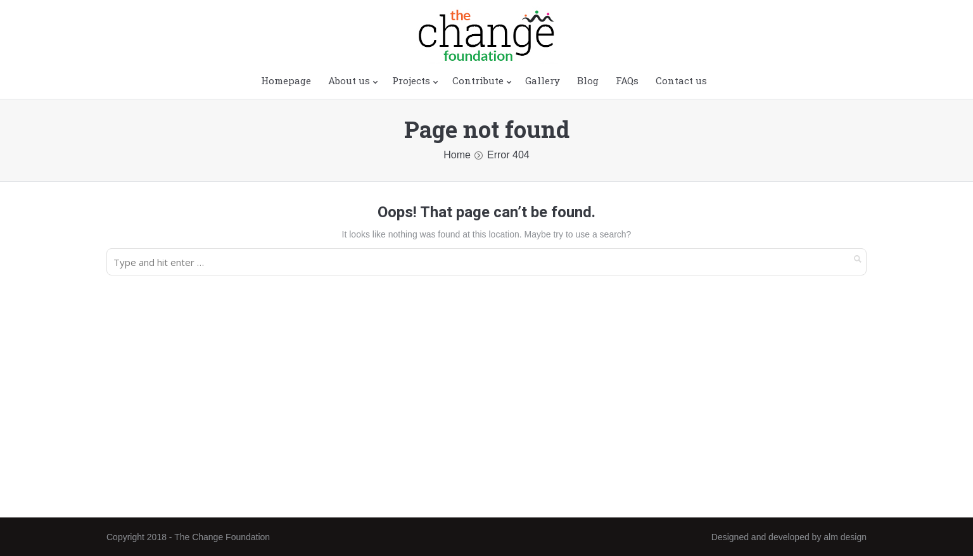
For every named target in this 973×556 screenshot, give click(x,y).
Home (457, 154)
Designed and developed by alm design (789, 537)
